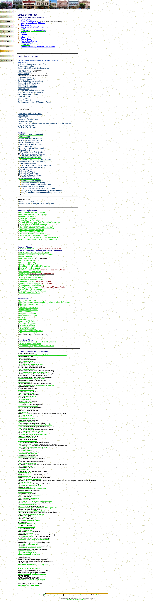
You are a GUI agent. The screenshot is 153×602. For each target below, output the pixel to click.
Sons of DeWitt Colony (27, 321)
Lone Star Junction (25, 96)
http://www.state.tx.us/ (25, 530)
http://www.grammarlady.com (27, 552)
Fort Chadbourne (25, 312)
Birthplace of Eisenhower (28, 310)
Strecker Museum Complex (29, 283)
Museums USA (23, 89)
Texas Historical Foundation (29, 220)
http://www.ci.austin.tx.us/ (26, 523)
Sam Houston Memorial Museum (31, 279)
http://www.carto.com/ (25, 460)
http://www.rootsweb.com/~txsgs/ (31, 580)
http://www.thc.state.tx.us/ (26, 422)
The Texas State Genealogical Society (33, 235)
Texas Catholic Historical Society (31, 285)
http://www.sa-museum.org (26, 390)
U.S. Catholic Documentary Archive (32, 291)
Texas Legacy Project (27, 327)
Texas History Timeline (26, 125)
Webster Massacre (25, 121)
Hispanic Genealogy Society (29, 268)
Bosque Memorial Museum (29, 262)
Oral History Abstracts (27, 300)
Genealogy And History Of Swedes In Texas (34, 102)
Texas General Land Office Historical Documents (37, 342)
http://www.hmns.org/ (25, 415)
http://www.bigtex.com (25, 402)
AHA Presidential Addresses (29, 568)
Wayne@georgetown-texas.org (76, 599)
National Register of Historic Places (31, 91)
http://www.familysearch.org (29, 554)
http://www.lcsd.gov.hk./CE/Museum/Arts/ (31, 511)
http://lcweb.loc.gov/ (24, 476)
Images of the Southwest (28, 315)
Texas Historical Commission (29, 83)
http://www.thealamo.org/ (26, 393)
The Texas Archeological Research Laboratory (36, 228)
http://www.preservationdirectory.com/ (33, 564)
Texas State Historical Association (30, 81)
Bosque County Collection (29, 260)
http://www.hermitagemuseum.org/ (29, 504)
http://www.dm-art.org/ (25, 399)
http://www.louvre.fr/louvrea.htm (28, 498)
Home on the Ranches (27, 313)
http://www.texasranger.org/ (27, 396)
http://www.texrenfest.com (26, 428)
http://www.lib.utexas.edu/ (26, 369)
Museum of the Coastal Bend (30, 272)
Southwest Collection (27, 281)
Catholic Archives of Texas (29, 264)
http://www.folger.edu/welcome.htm (29, 479)
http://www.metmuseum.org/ (27, 463)
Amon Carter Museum (27, 256)
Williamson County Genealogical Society (33, 64)
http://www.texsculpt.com (26, 536)
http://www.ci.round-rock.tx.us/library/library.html (34, 539)
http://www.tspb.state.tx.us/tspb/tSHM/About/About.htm (36, 385)
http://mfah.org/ (23, 412)
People (82, 595)
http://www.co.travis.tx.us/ (26, 527)
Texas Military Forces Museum (30, 289)
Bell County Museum (26, 77)
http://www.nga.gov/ (24, 473)
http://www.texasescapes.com (27, 441)
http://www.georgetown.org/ (27, 517)
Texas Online (23, 98)
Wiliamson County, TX (26, 79)
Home (41, 595)
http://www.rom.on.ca (25, 492)
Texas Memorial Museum (28, 287)
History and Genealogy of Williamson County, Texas (38, 239)
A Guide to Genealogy (26, 66)
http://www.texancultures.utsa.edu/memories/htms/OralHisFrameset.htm (46, 302)
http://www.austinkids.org (26, 361)
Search (98, 595)
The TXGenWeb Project (28, 333)
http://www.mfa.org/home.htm (27, 453)
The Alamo (23, 306)
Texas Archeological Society (28, 94)
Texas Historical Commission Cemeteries (33, 68)
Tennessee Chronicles (27, 323)
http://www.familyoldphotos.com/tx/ (32, 574)
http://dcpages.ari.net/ (25, 482)
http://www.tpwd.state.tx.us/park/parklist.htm (32, 434)
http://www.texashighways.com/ (28, 444)
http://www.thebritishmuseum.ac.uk (29, 495)
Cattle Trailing (23, 118)
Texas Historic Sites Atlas (27, 87)
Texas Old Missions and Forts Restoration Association (39, 222)
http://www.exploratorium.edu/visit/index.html (32, 447)
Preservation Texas (26, 216)
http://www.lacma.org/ (25, 450)
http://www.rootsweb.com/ (28, 585)
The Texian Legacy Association (30, 331)
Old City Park (24, 274)
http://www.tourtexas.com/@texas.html (30, 431)
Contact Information (107, 595)
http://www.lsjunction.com (26, 437)
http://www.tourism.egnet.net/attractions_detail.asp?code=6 (37, 508)
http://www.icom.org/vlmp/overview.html (31, 514)
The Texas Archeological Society (31, 230)
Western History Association (29, 293)
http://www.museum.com (28, 304)
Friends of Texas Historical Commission (34, 214)
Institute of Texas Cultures (27, 85)
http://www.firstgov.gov (25, 533)
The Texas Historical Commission (31, 233)
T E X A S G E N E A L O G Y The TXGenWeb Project (39, 237)
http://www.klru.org (24, 382)
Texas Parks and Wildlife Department (33, 224)
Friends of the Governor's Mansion (32, 212)
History (77, 595)
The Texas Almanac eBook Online (30, 92)
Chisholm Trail (23, 116)
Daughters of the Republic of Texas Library (35, 266)
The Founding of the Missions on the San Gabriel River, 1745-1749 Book (45, 123)
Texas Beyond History (26, 100)
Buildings (53, 595)
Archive (46, 595)
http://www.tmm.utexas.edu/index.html (30, 364)
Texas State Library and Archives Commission (36, 226)
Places (88, 595)
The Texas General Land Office (31, 232)
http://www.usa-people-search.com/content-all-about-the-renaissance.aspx (42, 355)
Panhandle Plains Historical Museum (33, 276)
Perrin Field (23, 319)
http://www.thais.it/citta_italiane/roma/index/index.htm (35, 501)
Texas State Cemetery (27, 329)
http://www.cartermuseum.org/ (28, 406)
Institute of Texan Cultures (29, 270)
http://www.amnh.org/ (25, 466)
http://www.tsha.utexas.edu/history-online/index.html (35, 425)
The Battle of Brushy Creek (28, 119)
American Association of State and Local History (37, 254)
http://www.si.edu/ (23, 469)
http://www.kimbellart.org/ (26, 409)
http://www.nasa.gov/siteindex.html (29, 485)
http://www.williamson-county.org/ (29, 520)
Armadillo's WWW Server (28, 308)
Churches (60, 595)
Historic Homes (69, 595)
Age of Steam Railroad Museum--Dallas (34, 253)
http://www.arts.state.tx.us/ (26, 418)
